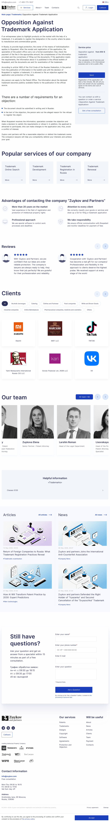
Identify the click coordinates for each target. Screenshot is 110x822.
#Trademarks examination (12, 562)
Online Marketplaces (31, 313)
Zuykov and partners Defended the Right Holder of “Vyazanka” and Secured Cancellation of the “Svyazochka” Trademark (81, 600)
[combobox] (59, 653)
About (88, 726)
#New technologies (10, 605)
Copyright (63, 737)
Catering (34, 307)
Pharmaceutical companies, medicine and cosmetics (62, 313)
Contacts (90, 748)
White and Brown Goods (90, 307)
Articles (89, 733)
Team (88, 741)
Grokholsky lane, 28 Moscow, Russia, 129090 (14, 801)
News (88, 729)
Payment (89, 744)
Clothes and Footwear (50, 307)
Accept (92, 818)
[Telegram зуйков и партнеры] (3, 731)
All (5, 307)
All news (98, 518)
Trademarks (64, 729)
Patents (62, 726)
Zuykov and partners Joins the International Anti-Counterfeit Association (80, 556)
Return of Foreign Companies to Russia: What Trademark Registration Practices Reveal (26, 556)
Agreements (64, 744)
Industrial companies (11, 313)
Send (92, 75)
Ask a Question (74, 693)
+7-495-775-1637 (26, 2)
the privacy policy (28, 819)
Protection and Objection (65, 749)
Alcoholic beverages (18, 307)
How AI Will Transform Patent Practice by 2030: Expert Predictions (24, 599)
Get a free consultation (91, 111)
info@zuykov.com (9, 2)
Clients (89, 737)
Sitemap (105, 811)
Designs (62, 733)
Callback (102, 8)
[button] (105, 250)
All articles (42, 518)
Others (89, 313)
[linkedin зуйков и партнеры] (13, 731)
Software (63, 741)
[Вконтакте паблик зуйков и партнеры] (8, 731)
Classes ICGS (12, 493)
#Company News (64, 562)
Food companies (70, 307)
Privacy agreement (92, 811)
